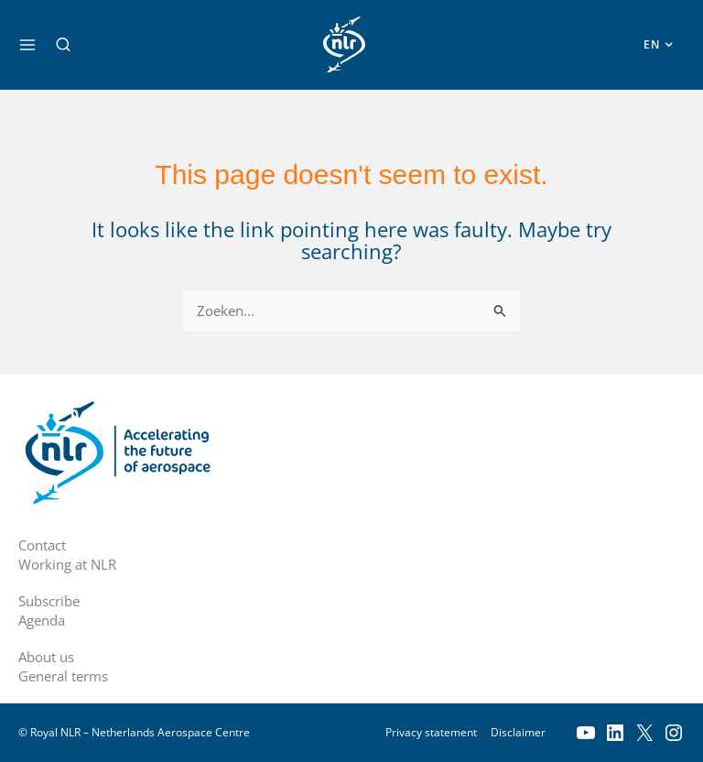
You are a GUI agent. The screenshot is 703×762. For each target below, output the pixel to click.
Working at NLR (67, 564)
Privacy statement (431, 732)
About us (46, 657)
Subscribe (49, 601)
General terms (63, 676)
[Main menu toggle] (27, 46)
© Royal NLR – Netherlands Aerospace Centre (134, 732)
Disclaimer (518, 732)
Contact (42, 545)
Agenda (41, 620)
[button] (63, 46)
